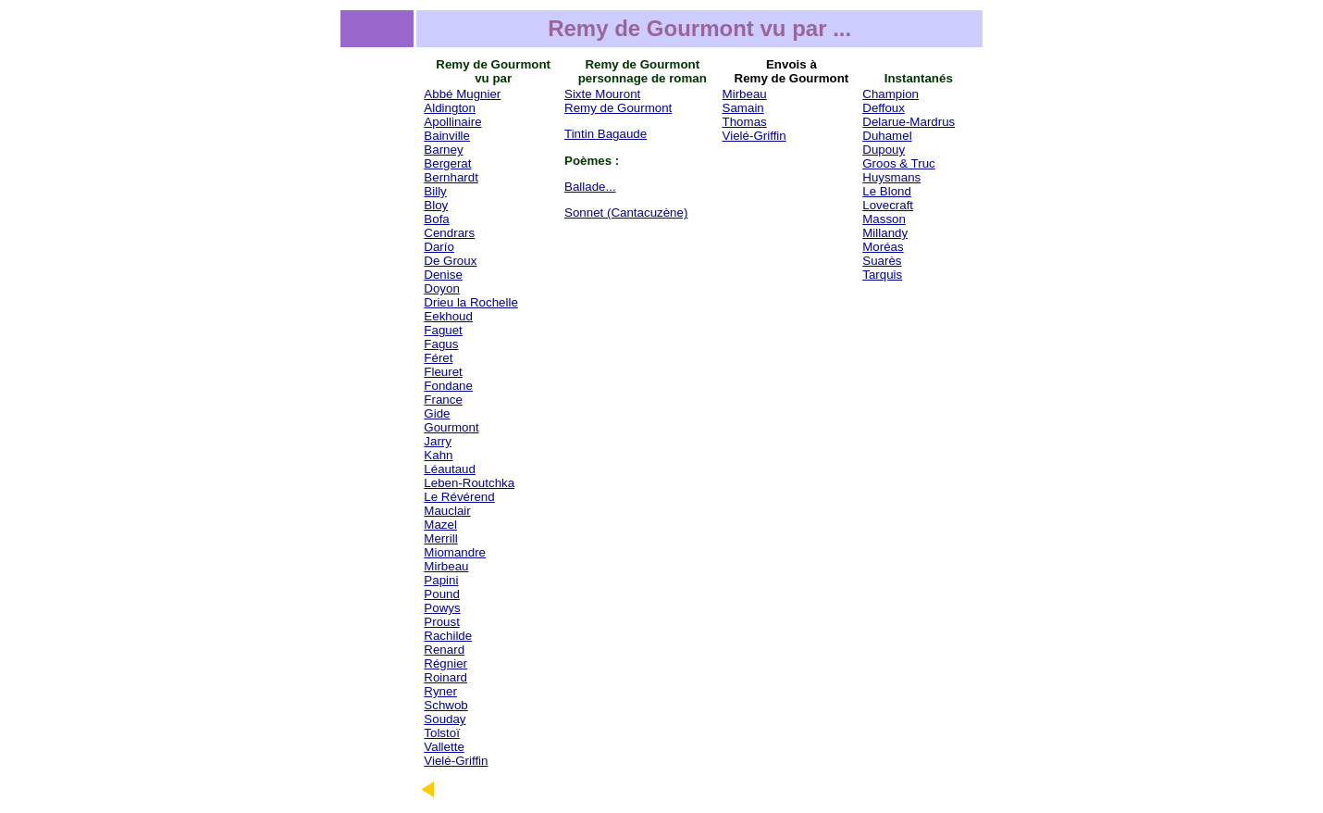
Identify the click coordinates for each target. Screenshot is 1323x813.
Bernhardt (451, 177)
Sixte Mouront (602, 94)
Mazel (440, 525)
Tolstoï (442, 733)
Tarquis (882, 274)
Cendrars (449, 233)
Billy (435, 191)
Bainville (447, 136)
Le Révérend (459, 497)
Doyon (442, 288)
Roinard (445, 677)
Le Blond (886, 191)
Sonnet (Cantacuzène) (625, 212)
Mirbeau (446, 566)
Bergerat (447, 163)
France (443, 399)
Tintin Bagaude (605, 134)
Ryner (440, 691)
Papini (441, 580)
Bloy (436, 205)
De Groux (450, 261)
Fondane (448, 386)
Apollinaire (452, 122)
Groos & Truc (898, 163)
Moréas (882, 247)
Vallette (444, 747)
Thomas (745, 122)
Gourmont (451, 427)
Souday (444, 719)
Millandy (885, 233)
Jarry (437, 441)
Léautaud (450, 469)
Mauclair (447, 511)
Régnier (445, 663)
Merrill (440, 538)
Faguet (443, 330)
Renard (444, 650)
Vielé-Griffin (456, 761)
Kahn (438, 455)
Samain (743, 108)
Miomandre (455, 552)
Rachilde (448, 636)
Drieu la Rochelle (471, 302)
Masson (884, 219)
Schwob (445, 705)
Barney (443, 149)
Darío (439, 247)
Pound (442, 594)
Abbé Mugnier (462, 94)
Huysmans (891, 177)
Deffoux (883, 108)
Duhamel (886, 136)
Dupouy (883, 149)
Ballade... (590, 187)
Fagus (441, 344)
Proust (442, 622)
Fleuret (443, 372)
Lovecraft (887, 205)
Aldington (450, 108)
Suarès (881, 261)
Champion (890, 94)
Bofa (436, 219)
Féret (438, 358)
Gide (437, 413)
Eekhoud (448, 316)
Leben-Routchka (469, 483)
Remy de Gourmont (618, 108)
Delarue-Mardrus (908, 122)
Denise (443, 274)
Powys (442, 608)
